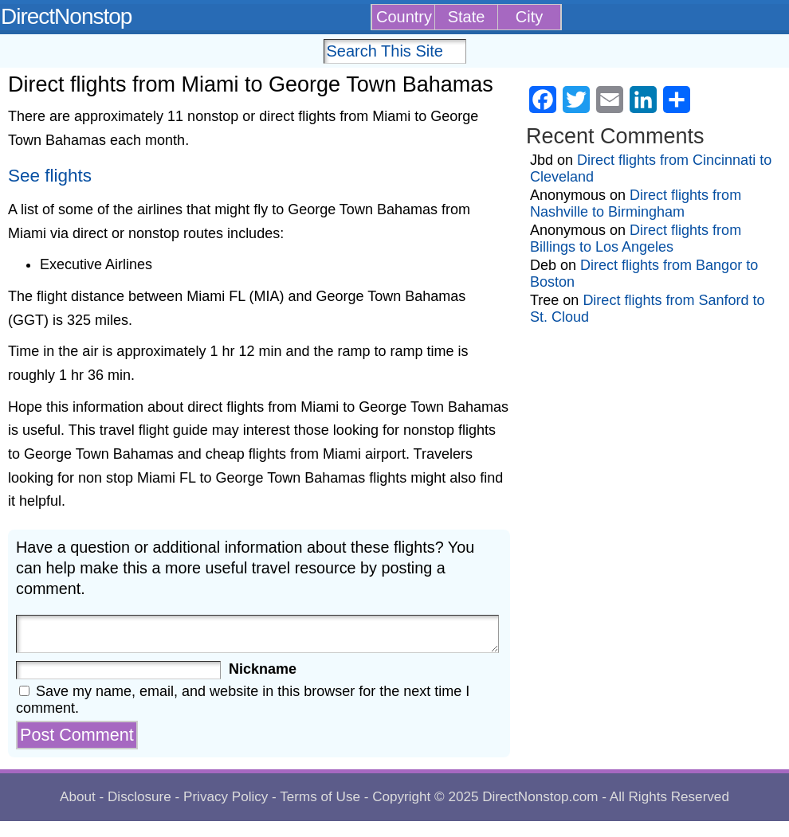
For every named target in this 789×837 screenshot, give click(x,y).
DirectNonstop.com (540, 796)
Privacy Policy (225, 796)
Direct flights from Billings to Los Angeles (635, 238)
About (78, 796)
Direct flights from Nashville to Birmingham (635, 203)
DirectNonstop (66, 16)
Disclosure (139, 796)
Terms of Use (320, 796)
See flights (50, 176)
